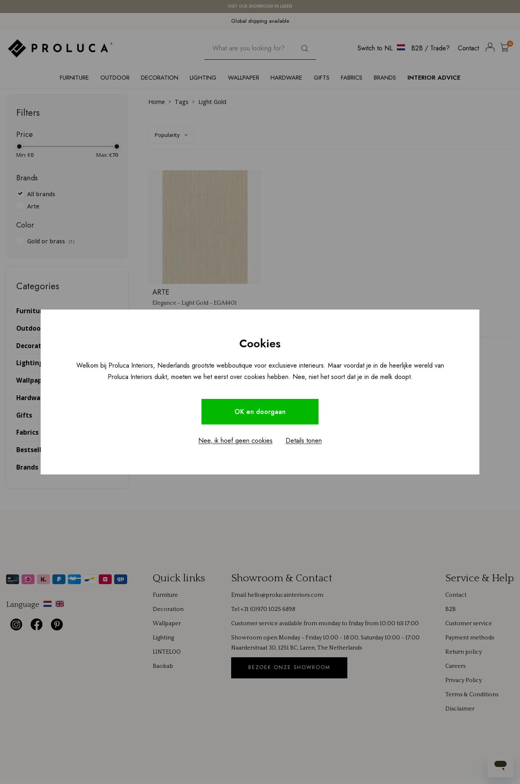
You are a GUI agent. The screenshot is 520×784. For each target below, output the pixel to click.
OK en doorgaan (260, 411)
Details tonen (304, 440)
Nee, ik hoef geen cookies (235, 440)
